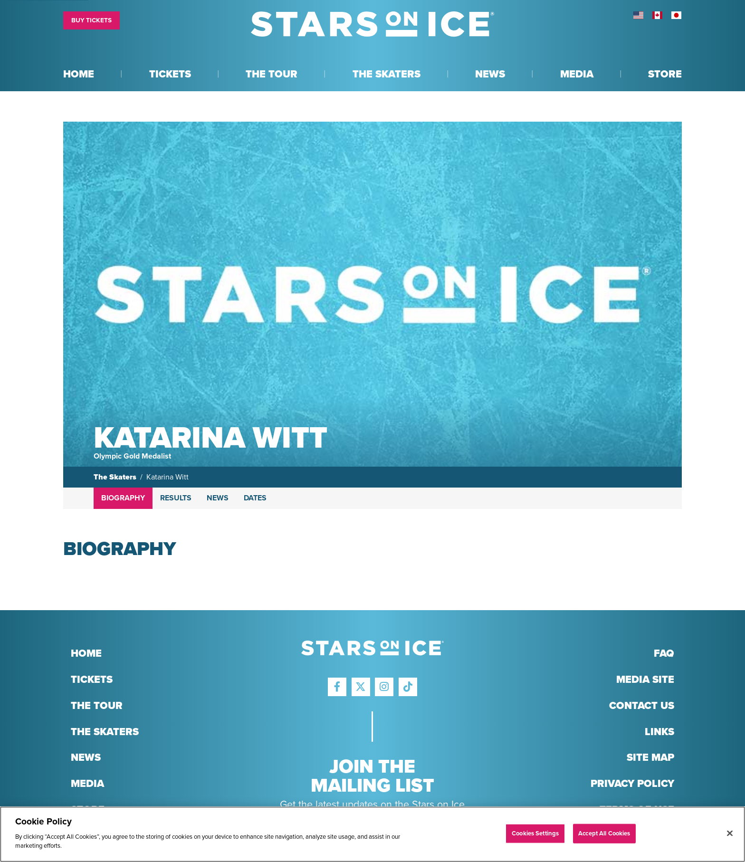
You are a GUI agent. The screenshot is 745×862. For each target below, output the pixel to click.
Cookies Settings (535, 833)
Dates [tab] (255, 498)
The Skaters (115, 477)
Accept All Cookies (604, 833)
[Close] (729, 833)
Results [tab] (175, 498)
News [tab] (218, 498)
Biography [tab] (123, 498)
